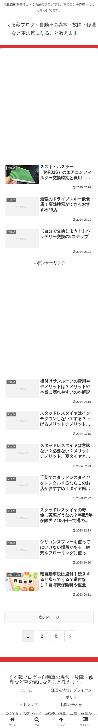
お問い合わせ (71, 705)
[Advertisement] (49, 106)
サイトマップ (27, 705)
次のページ (49, 617)
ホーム (26, 690)
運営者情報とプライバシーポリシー (71, 693)
